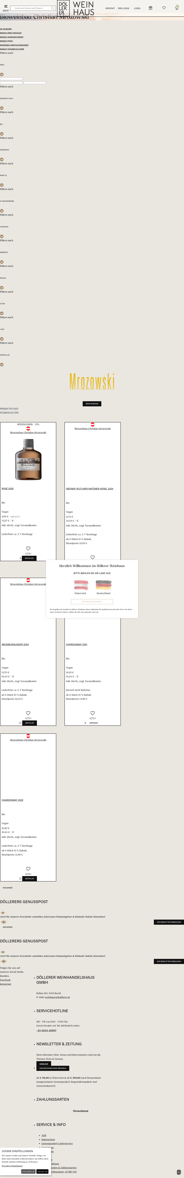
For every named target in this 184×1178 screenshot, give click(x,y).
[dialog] (25, 1161)
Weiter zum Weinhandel (92, 602)
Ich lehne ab (28, 1171)
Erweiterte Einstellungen (12, 1166)
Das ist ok (42, 1171)
